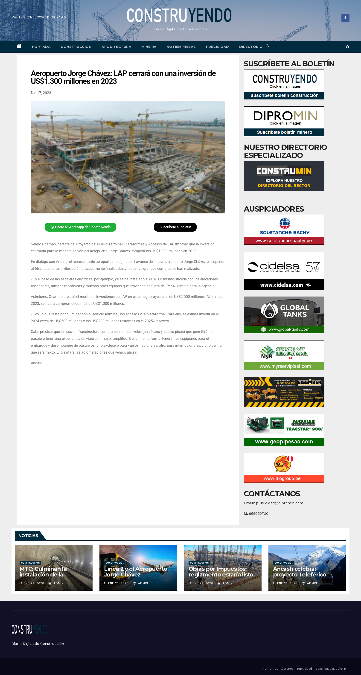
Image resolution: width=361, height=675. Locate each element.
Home (266, 668)
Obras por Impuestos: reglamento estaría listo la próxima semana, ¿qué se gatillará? (222, 577)
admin (56, 583)
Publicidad (217, 47)
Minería (149, 47)
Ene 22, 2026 (34, 583)
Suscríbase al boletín (330, 668)
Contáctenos (284, 668)
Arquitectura (116, 47)
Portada (41, 47)
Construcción (76, 47)
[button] (347, 47)
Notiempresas (181, 47)
